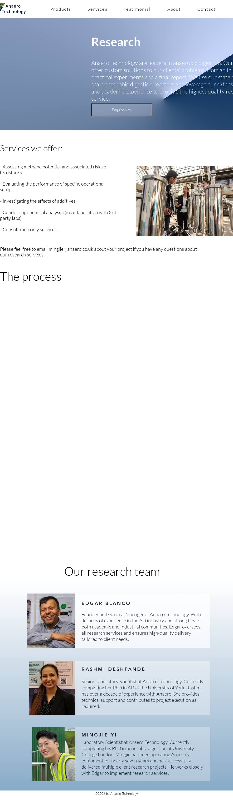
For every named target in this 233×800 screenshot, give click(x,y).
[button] (60, 9)
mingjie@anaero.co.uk (71, 249)
